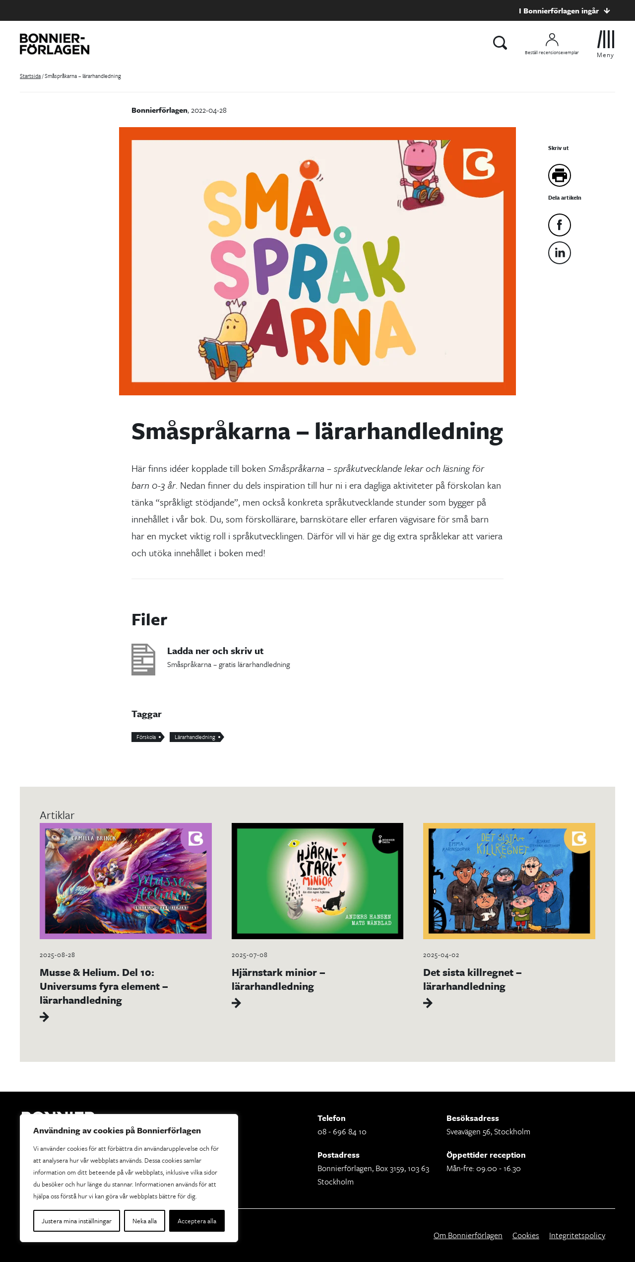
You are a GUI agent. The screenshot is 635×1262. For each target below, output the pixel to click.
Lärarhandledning (195, 737)
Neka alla (144, 1221)
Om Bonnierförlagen (468, 1235)
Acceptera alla (197, 1221)
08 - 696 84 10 (342, 1131)
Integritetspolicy (577, 1235)
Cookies (525, 1235)
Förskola (146, 737)
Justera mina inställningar (77, 1221)
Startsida (30, 76)
